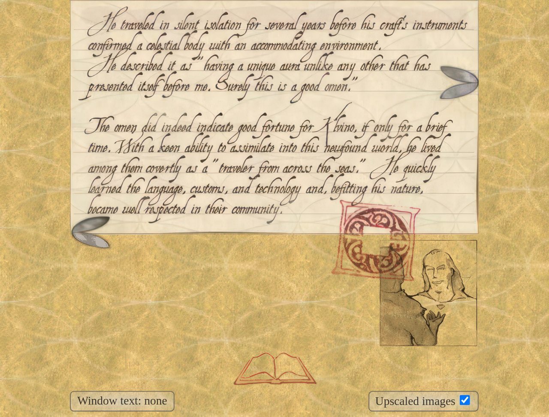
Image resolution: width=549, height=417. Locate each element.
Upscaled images (422, 401)
